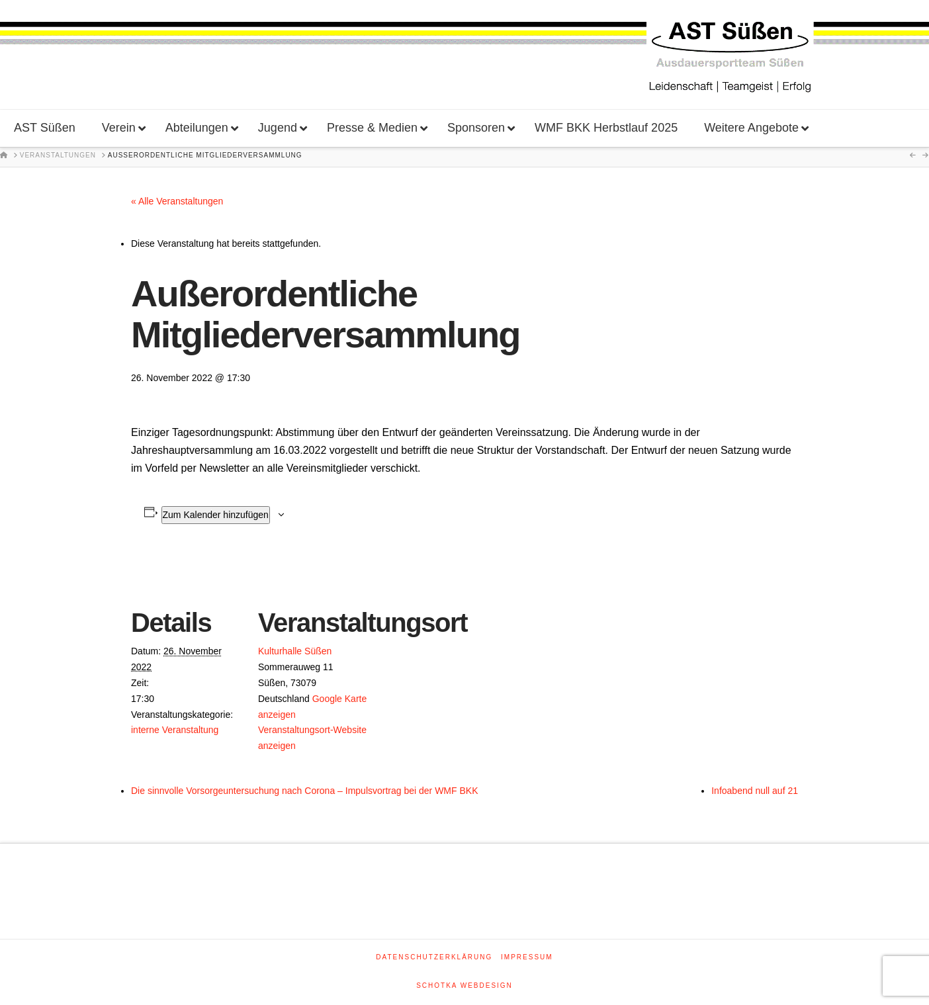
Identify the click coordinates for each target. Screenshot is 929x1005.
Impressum (527, 957)
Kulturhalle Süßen (295, 651)
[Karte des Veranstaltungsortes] (455, 643)
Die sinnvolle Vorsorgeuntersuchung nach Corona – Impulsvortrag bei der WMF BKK (304, 790)
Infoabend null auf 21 (754, 790)
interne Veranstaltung (174, 729)
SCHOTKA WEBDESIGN (464, 985)
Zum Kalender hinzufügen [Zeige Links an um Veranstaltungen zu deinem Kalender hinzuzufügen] (216, 514)
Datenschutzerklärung (434, 957)
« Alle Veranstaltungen (177, 201)
